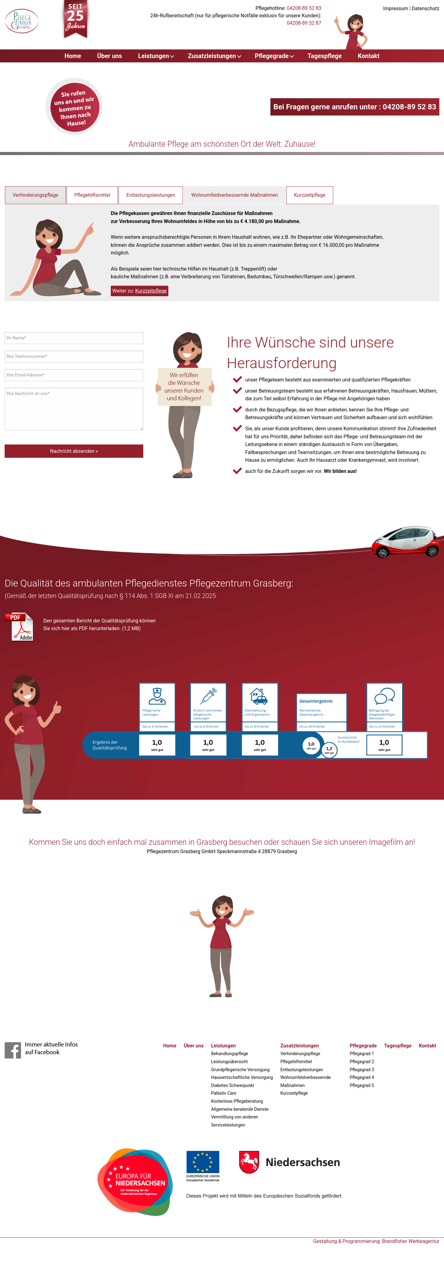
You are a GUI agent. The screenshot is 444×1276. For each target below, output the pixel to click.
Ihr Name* (16, 337)
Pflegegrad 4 (362, 1077)
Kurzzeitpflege (309, 195)
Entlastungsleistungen (150, 195)
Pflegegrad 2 (362, 1061)
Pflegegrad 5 (362, 1085)
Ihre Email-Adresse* (25, 375)
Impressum (395, 8)
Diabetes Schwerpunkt (232, 1085)
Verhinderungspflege (35, 195)
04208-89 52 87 (304, 23)
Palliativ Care (223, 1093)
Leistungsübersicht (229, 1061)
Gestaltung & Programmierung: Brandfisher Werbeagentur (376, 1241)
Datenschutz (425, 8)
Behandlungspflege (229, 1053)
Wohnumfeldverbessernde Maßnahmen (234, 195)
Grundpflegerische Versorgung (240, 1069)
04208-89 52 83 (304, 8)
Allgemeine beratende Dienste (240, 1109)
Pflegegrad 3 (362, 1069)
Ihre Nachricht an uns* (27, 393)
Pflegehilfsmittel (92, 195)
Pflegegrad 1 (362, 1053)
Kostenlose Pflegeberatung (237, 1101)
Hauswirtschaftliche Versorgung (242, 1077)
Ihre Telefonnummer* (26, 356)
